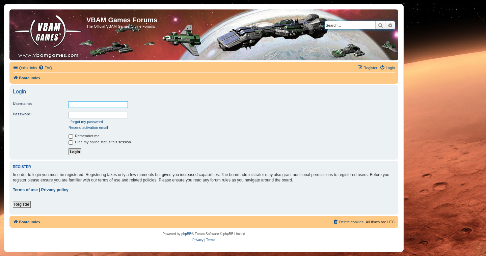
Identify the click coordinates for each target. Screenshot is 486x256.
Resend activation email (88, 127)
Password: (22, 114)
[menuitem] (45, 68)
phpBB (186, 234)
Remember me (84, 136)
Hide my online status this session (100, 142)
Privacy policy (55, 190)
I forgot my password (86, 122)
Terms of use (25, 190)
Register (21, 204)
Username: (22, 104)
